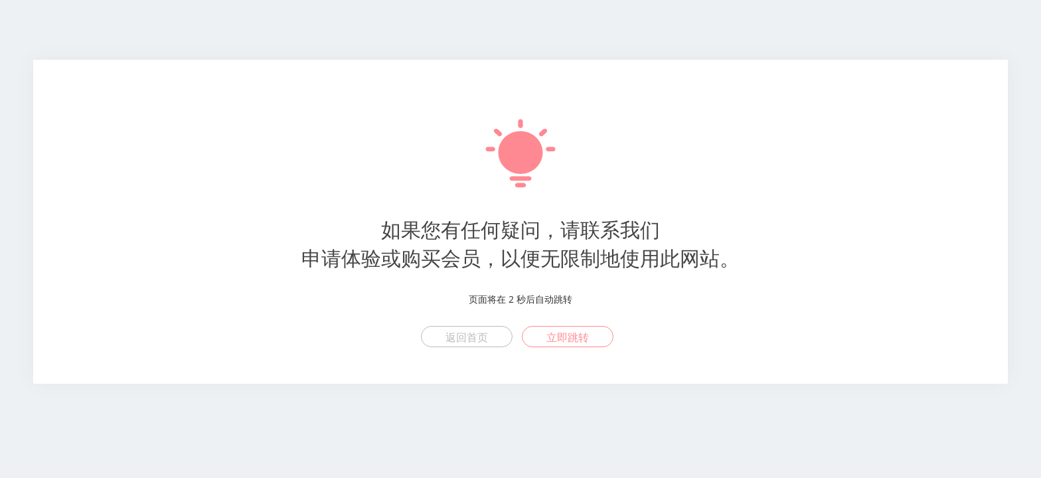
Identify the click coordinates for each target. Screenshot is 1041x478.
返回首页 (466, 337)
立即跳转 (567, 337)
